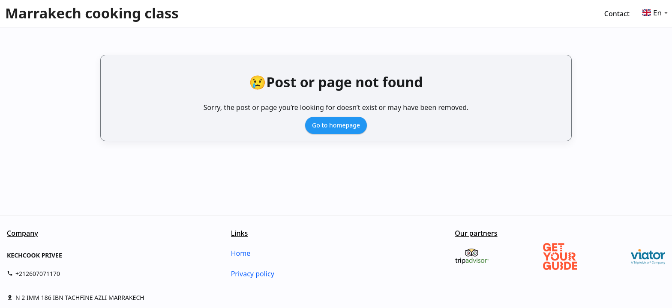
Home (241, 253)
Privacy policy (252, 273)
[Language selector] (648, 12)
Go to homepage (336, 125)
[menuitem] (620, 14)
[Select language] (661, 13)
